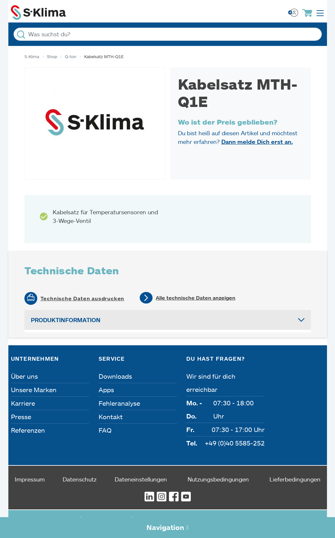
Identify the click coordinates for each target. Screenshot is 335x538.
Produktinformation (66, 319)
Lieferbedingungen (295, 479)
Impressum (30, 479)
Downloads (115, 376)
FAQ (105, 430)
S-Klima (31, 56)
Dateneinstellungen (141, 479)
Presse (21, 416)
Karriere (23, 403)
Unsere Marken (34, 389)
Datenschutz (80, 479)
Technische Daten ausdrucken (82, 298)
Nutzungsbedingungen (218, 479)
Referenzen (28, 430)
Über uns (24, 376)
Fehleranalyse (119, 403)
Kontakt (111, 416)
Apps (106, 389)
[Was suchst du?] (167, 34)
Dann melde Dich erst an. (257, 141)
